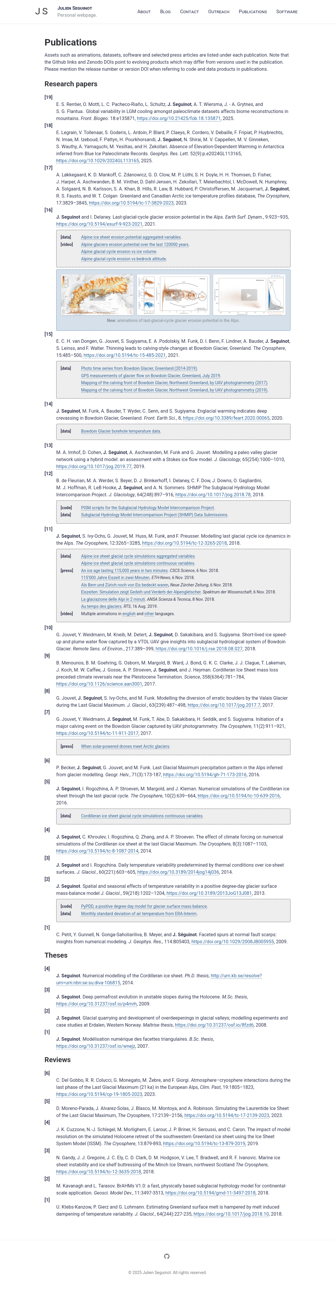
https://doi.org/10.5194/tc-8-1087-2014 (97, 851)
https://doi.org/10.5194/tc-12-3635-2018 (98, 1172)
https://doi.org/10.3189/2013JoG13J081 (209, 893)
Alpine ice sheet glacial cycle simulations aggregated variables (138, 556)
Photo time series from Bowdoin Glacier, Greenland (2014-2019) (139, 368)
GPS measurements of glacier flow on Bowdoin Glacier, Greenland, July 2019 (150, 375)
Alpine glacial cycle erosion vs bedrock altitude (123, 259)
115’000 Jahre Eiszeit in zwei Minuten (115, 577)
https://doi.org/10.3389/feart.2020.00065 (226, 418)
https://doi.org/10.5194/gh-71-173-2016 (205, 774)
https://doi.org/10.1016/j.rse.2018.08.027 (198, 649)
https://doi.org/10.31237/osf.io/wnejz (95, 1046)
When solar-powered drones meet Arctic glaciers (125, 746)
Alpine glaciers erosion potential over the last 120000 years (135, 244)
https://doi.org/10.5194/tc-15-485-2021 (124, 355)
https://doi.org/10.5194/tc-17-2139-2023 (226, 1115)
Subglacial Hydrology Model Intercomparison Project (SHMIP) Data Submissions (154, 514)
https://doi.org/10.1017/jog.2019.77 (93, 466)
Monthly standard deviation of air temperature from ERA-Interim (138, 913)
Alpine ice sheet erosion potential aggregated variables (131, 237)
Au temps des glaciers (101, 606)
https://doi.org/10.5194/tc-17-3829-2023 (131, 203)
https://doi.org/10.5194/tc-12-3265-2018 (184, 543)
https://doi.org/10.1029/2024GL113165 (97, 160)
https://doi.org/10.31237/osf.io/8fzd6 (214, 1025)
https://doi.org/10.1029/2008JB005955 (233, 941)
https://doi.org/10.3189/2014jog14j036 (178, 872)
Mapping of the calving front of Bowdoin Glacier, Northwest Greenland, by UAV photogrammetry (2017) (174, 382)
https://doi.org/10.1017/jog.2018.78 (213, 494)
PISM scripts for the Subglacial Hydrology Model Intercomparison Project (147, 507)
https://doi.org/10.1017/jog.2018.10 (231, 1214)
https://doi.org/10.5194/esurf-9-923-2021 (99, 224)
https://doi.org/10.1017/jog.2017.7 (224, 705)
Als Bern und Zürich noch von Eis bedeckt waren (124, 585)
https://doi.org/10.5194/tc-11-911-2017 (97, 733)
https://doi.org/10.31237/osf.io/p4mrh (96, 1004)
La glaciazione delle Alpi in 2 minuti (113, 599)
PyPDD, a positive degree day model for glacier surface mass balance (144, 906)
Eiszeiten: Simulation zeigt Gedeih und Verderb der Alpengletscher (141, 592)
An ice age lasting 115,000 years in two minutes (124, 570)
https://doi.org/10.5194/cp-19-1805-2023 (99, 1094)
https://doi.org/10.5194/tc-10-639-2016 (239, 796)
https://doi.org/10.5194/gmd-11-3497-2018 (210, 1193)
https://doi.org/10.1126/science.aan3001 (99, 684)
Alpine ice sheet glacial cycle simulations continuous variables (137, 563)
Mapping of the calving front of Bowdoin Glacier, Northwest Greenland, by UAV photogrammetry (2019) (174, 390)
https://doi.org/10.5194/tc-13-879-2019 (204, 1143)
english (129, 613)
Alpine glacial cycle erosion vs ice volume (118, 251)
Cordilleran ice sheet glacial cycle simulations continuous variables (142, 816)
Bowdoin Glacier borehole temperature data (120, 431)
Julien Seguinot (74, 8)
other (149, 613)
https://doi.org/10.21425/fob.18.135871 (179, 118)
